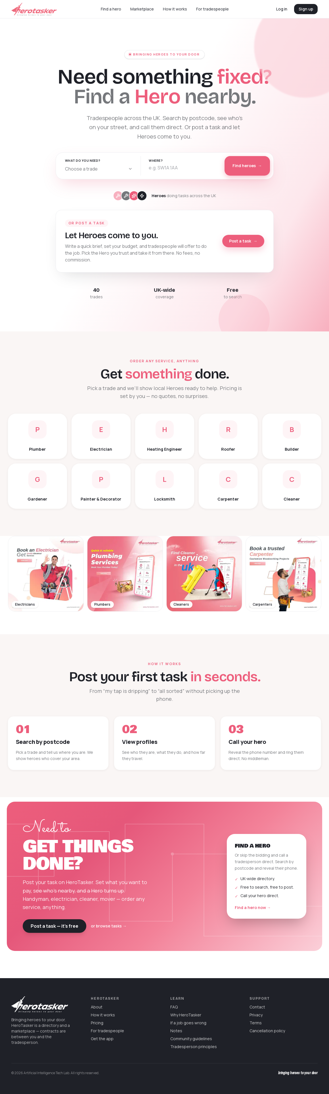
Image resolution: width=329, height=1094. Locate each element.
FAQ (174, 1007)
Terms (256, 1022)
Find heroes (247, 166)
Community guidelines (191, 1038)
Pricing (97, 1022)
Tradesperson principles (193, 1046)
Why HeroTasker (185, 1015)
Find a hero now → (253, 907)
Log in (281, 9)
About (96, 1007)
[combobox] (99, 168)
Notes (176, 1030)
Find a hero (111, 9)
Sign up (306, 9)
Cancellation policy (267, 1030)
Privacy (256, 1015)
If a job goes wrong (188, 1022)
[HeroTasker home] (34, 9)
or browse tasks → (109, 926)
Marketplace (142, 9)
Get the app (102, 1038)
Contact (257, 1007)
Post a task (243, 241)
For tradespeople (212, 9)
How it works (175, 9)
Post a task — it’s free (54, 926)
